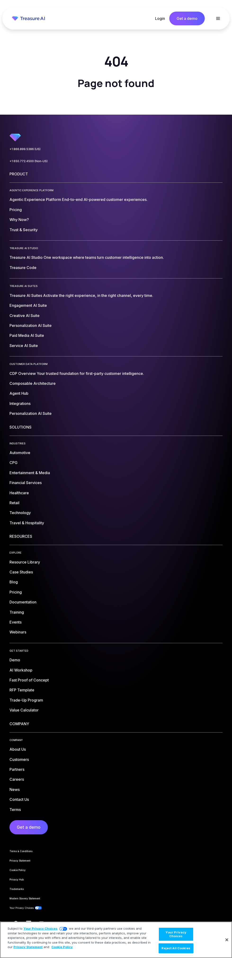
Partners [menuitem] (16, 769)
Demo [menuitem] (14, 660)
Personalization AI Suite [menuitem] (30, 325)
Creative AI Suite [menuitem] (24, 315)
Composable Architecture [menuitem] (32, 383)
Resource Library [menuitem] (24, 562)
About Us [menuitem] (17, 749)
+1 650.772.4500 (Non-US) (28, 161)
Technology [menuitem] (20, 512)
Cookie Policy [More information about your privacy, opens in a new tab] (62, 947)
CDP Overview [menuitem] (76, 373)
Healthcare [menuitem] (19, 492)
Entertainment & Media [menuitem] (29, 472)
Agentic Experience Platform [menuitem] (78, 199)
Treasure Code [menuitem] (22, 267)
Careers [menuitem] (16, 779)
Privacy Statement (28, 947)
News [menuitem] (14, 789)
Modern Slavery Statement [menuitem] (24, 898)
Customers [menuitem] (19, 759)
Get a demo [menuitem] (28, 827)
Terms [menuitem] (15, 809)
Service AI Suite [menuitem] (23, 345)
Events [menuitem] (15, 622)
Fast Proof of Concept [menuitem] (29, 680)
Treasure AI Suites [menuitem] (81, 295)
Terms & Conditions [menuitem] (20, 851)
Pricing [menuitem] (15, 209)
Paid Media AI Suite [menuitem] (26, 335)
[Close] (227, 940)
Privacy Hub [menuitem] (16, 879)
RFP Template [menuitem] (21, 690)
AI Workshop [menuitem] (20, 670)
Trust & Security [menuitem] (23, 229)
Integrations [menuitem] (20, 403)
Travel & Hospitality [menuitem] (26, 522)
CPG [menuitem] (13, 462)
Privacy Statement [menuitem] (19, 860)
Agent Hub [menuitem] (18, 393)
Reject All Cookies (175, 948)
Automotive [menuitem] (19, 452)
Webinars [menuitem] (17, 632)
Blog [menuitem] (13, 582)
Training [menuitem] (16, 612)
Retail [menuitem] (14, 502)
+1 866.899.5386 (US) (24, 149)
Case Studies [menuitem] (21, 572)
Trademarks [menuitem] (16, 889)
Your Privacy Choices (40, 928)
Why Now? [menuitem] (19, 219)
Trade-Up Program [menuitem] (26, 700)
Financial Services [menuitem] (25, 482)
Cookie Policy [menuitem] (17, 870)
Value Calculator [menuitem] (24, 710)
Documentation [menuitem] (22, 602)
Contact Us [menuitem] (19, 799)
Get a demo (187, 18)
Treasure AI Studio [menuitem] (86, 257)
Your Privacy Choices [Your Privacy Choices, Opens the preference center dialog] (175, 934)
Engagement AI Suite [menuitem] (28, 305)
